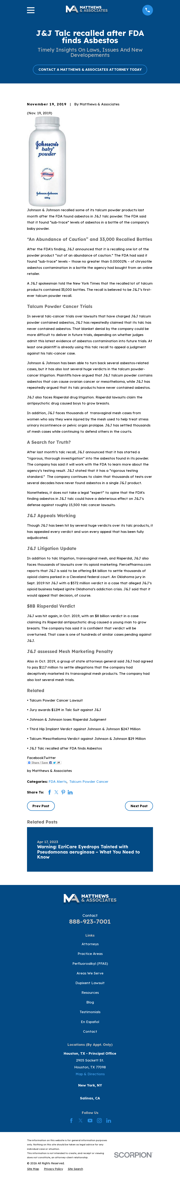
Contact (90, 1031)
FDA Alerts (58, 781)
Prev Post (40, 806)
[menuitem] (33, 1169)
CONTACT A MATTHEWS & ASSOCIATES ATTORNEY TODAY (90, 69)
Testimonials (90, 1012)
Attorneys (90, 944)
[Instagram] (99, 1120)
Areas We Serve (90, 973)
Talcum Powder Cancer (88, 781)
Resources (90, 992)
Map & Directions (90, 1074)
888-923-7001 (90, 921)
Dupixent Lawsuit (90, 983)
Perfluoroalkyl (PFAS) (90, 963)
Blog (90, 1002)
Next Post (139, 806)
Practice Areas (90, 953)
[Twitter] (80, 1120)
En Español (90, 1022)
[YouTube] (90, 1120)
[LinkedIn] (108, 1120)
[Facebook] (71, 1120)
